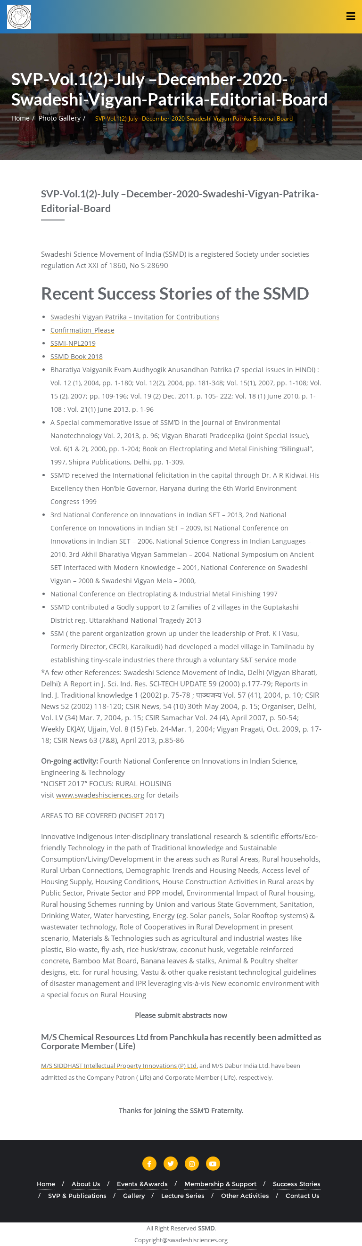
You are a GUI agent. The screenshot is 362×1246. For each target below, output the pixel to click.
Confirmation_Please (82, 330)
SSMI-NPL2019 (73, 343)
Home (20, 118)
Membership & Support (220, 1184)
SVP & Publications (77, 1195)
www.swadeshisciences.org (100, 794)
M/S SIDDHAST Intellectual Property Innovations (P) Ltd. (119, 1065)
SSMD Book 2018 (76, 356)
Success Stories (297, 1184)
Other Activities (245, 1195)
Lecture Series (183, 1195)
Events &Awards (142, 1184)
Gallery (134, 1195)
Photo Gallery (60, 118)
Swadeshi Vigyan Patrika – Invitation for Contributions (135, 316)
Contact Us (303, 1195)
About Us (86, 1184)
